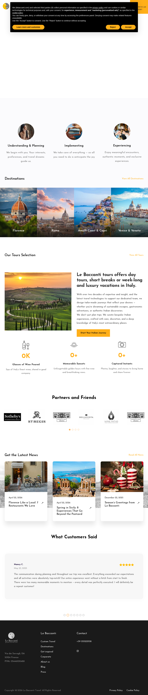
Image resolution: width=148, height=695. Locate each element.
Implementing (74, 145)
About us (45, 662)
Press (43, 672)
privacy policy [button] (98, 8)
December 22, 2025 (114, 498)
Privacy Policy (116, 690)
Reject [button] (113, 27)
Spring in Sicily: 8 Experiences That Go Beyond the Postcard (69, 510)
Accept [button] (128, 27)
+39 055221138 (84, 641)
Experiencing (122, 145)
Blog (43, 667)
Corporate (46, 657)
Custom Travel (48, 641)
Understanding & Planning (26, 145)
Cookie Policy (133, 690)
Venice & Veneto (129, 230)
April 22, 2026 (15, 498)
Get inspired (47, 652)
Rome (55, 230)
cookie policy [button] (17, 13)
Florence (18, 230)
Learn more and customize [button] (28, 27)
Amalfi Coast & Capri (92, 230)
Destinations (47, 646)
